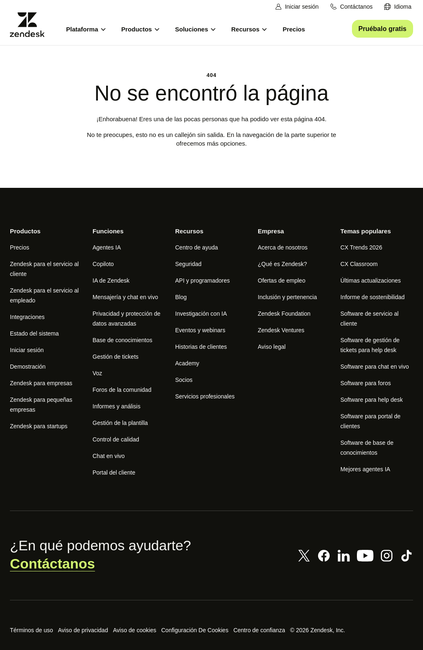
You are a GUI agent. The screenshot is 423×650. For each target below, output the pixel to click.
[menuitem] (397, 6)
